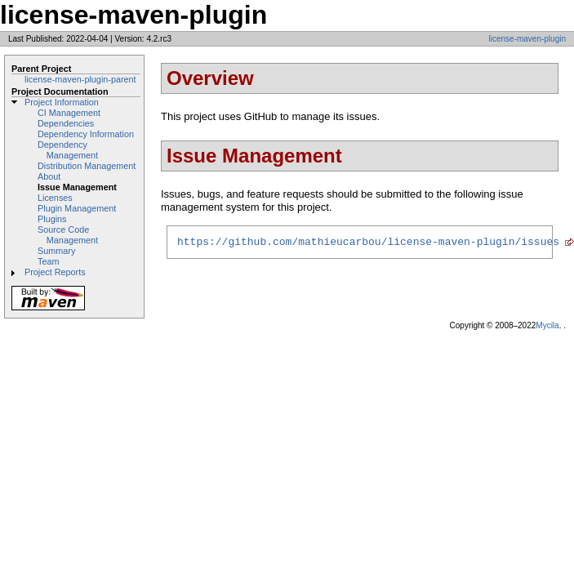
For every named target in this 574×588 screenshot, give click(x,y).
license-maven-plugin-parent (80, 79)
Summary (56, 251)
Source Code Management (68, 235)
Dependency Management (68, 150)
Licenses (55, 198)
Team (48, 261)
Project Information (61, 102)
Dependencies (66, 123)
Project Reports (55, 272)
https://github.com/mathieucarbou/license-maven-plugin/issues (368, 243)
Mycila (547, 325)
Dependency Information (86, 134)
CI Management (69, 113)
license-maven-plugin (528, 38)
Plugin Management (77, 208)
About (49, 176)
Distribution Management (87, 166)
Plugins (52, 219)
